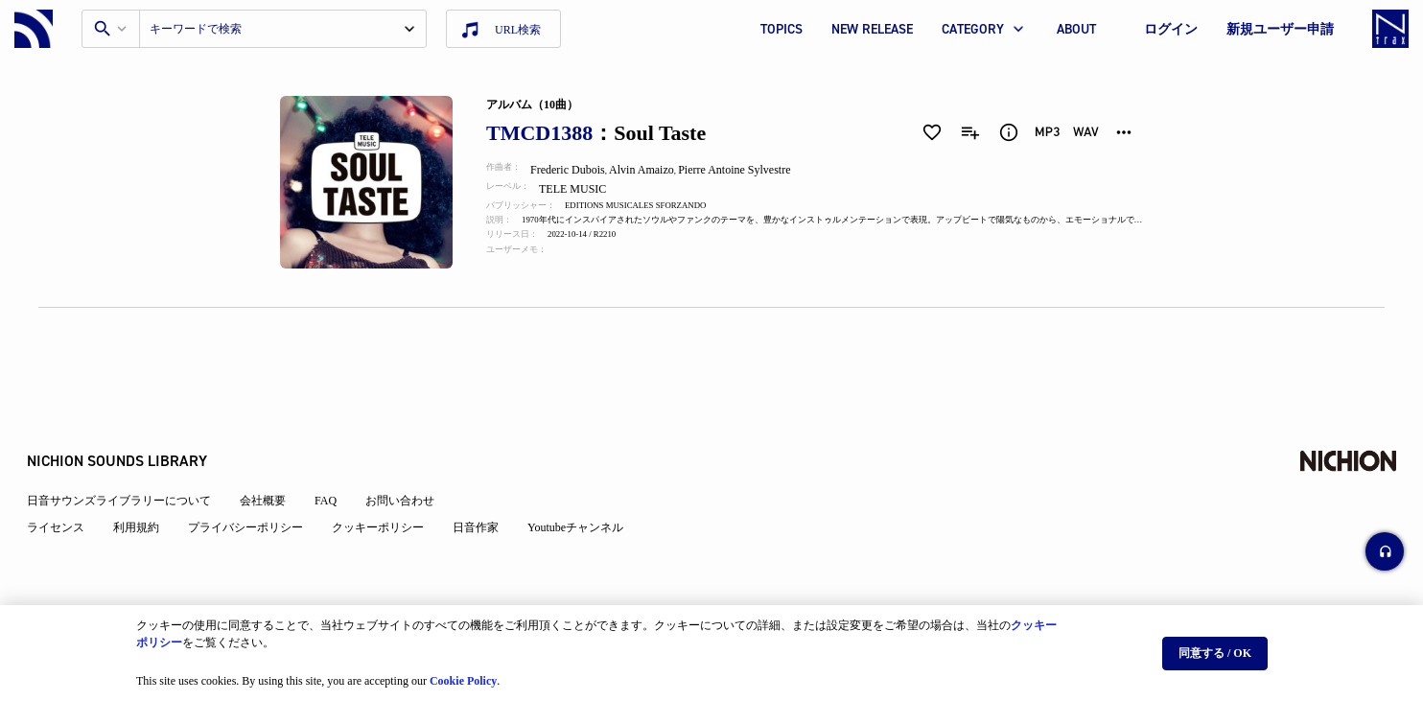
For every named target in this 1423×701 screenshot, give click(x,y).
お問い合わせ (411, 454)
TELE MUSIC (586, 189)
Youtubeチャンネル (587, 481)
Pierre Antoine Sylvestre (748, 169)
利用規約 (148, 481)
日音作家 (487, 481)
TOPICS (781, 29)
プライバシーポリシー (257, 481)
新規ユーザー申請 (1280, 29)
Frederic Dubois (579, 169)
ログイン (1171, 29)
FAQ (337, 454)
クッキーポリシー (389, 481)
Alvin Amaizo (654, 169)
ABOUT (1076, 29)
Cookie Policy (463, 673)
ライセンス (67, 481)
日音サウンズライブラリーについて (130, 454)
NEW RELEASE (872, 29)
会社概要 (274, 454)
